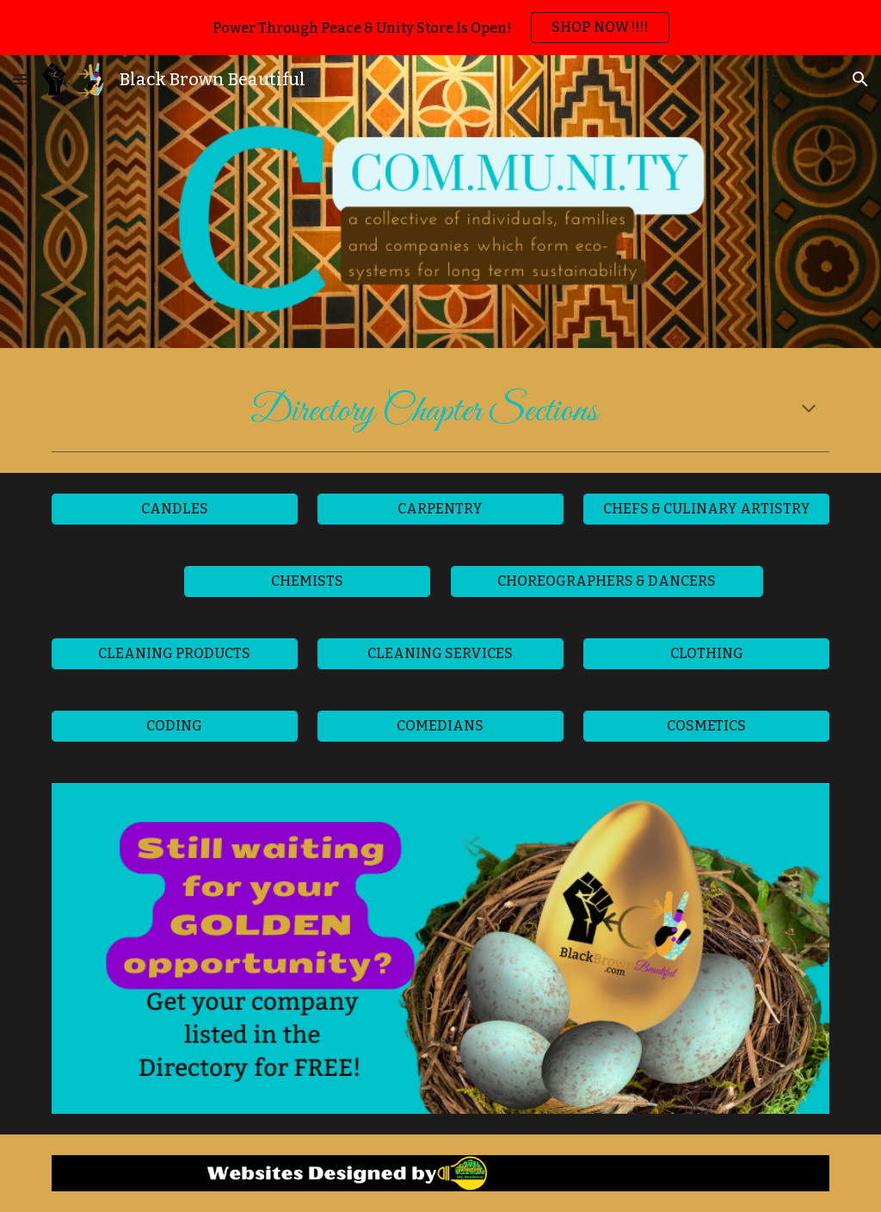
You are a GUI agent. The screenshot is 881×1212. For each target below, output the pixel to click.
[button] (20, 79)
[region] (440, 27)
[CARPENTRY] (440, 509)
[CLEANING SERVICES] (440, 653)
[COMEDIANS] (440, 726)
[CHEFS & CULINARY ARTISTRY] (706, 509)
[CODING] (174, 726)
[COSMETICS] (706, 726)
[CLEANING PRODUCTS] (174, 653)
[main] (441, 410)
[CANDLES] (174, 509)
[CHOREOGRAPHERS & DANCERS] (607, 581)
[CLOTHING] (706, 653)
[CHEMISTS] (307, 581)
